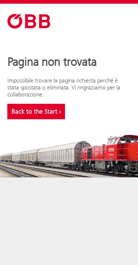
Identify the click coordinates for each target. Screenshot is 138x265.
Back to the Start (36, 111)
